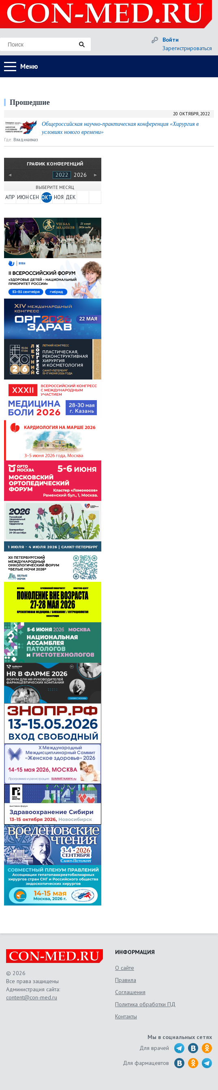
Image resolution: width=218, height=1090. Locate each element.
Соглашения (130, 992)
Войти (170, 39)
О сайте (124, 967)
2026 (80, 174)
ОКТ (46, 197)
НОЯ (59, 197)
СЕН (34, 197)
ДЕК (71, 197)
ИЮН (22, 197)
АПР (10, 197)
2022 (62, 174)
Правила (125, 980)
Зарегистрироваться (187, 48)
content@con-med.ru (31, 997)
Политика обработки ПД (145, 1004)
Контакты (126, 1016)
